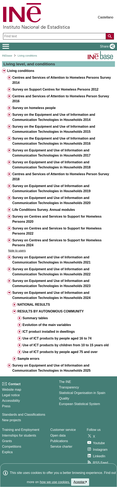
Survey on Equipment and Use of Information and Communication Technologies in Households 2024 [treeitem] (51, 295)
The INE (65, 382)
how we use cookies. (55, 482)
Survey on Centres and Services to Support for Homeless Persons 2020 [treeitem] (57, 219)
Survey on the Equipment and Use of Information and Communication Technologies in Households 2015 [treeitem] (53, 129)
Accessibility (11, 400)
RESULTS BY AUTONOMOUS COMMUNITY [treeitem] (50, 311)
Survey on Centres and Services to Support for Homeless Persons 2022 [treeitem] (57, 231)
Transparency (69, 387)
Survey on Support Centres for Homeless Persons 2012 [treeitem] (55, 89)
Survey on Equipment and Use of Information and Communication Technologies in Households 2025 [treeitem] (51, 368)
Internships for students (19, 435)
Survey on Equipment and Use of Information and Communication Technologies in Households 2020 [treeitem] (51, 200)
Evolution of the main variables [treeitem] (47, 325)
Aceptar (80, 482)
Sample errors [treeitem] (28, 358)
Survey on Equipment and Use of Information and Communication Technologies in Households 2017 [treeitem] (51, 153)
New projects (11, 420)
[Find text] (55, 36)
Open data (58, 435)
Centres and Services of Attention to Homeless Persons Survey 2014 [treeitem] (61, 80)
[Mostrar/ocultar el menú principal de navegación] (6, 46)
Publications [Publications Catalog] (59, 441)
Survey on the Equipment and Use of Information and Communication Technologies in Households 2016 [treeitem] (53, 141)
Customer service (63, 429)
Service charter (61, 446)
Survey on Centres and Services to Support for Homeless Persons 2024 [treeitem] (57, 242)
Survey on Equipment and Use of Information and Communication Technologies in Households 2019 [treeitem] (51, 188)
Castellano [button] (105, 17)
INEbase (7, 55)
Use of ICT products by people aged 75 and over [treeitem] (60, 352)
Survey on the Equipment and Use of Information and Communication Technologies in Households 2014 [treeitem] (53, 117)
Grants (7, 441)
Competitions (11, 446)
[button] (106, 46)
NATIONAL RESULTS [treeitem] (33, 304)
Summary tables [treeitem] (35, 318)
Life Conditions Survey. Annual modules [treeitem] (43, 209)
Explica (7, 452)
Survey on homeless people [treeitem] (34, 108)
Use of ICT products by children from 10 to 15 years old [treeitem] (66, 345)
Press (6, 406)
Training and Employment (20, 429)
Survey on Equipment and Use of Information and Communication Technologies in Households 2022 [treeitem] (51, 271)
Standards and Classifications (23, 414)
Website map (11, 389)
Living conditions (27, 55)
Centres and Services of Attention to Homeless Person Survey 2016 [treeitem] (60, 98)
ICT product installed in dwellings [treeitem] (49, 331)
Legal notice (11, 395)
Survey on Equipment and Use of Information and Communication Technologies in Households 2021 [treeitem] (51, 259)
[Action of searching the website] (110, 36)
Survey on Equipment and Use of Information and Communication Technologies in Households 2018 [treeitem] (51, 164)
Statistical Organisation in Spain (82, 393)
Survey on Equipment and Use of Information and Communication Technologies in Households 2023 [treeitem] (51, 283)
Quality (64, 398)
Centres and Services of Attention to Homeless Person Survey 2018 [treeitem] (60, 176)
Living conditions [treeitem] (20, 71)
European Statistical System (79, 404)
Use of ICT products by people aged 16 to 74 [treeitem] (57, 338)
